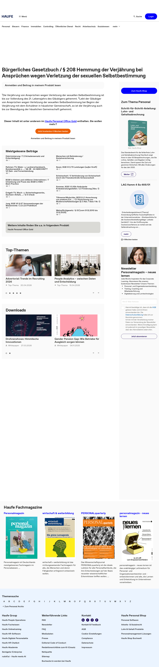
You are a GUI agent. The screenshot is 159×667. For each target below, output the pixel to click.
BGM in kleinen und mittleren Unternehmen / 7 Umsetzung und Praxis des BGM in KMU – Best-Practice (27, 182)
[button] (151, 16)
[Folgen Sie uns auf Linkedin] (83, 620)
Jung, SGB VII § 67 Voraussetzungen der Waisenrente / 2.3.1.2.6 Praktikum (24, 204)
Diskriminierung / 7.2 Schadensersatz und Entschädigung (25, 157)
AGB (154, 307)
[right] (98, 292)
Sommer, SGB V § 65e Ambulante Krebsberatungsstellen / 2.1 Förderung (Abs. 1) (77, 188)
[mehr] (116, 26)
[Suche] (137, 16)
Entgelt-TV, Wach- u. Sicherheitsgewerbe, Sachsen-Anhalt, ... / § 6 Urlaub (25, 194)
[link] (6, 26)
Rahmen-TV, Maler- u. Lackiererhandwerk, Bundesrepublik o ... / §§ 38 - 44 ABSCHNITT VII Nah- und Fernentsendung (27, 169)
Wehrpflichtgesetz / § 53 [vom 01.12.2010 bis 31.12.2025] (77, 211)
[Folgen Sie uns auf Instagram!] (92, 620)
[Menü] (23, 16)
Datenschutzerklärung (134, 315)
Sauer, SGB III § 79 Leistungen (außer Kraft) (76, 167)
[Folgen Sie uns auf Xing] (87, 620)
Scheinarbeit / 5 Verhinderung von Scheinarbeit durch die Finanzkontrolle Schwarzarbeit (78, 177)
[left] (93, 292)
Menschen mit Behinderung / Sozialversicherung (69, 157)
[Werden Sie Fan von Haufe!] (96, 620)
